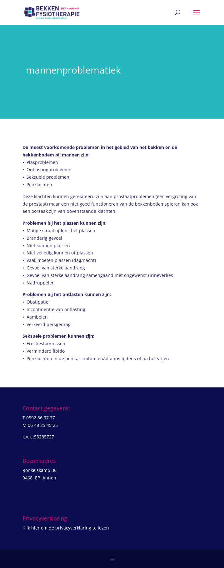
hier (35, 528)
